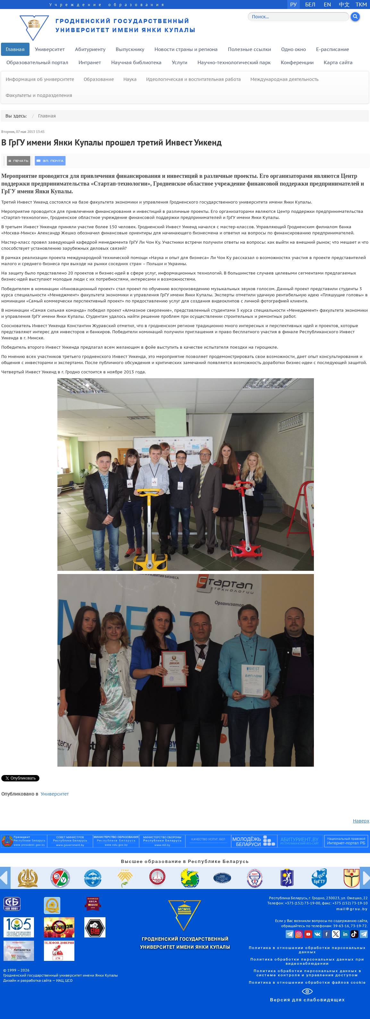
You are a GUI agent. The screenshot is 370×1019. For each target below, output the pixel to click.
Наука (130, 79)
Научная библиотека (136, 62)
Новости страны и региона (186, 49)
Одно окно (293, 49)
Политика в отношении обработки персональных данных (307, 950)
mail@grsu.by (352, 909)
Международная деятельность (284, 79)
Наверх (361, 821)
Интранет (90, 62)
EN (327, 4)
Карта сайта (338, 62)
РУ (293, 4)
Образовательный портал (37, 62)
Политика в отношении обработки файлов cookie (307, 982)
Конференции (297, 62)
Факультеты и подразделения (39, 95)
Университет (50, 49)
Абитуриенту (90, 49)
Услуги (179, 62)
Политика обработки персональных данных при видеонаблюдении (307, 961)
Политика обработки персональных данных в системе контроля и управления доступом (307, 973)
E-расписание (332, 49)
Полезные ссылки (249, 49)
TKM (361, 4)
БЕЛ (310, 4)
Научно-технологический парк (234, 62)
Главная (15, 49)
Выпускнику (130, 49)
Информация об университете (40, 79)
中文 (344, 4)
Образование (99, 79)
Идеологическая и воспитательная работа (193, 79)
